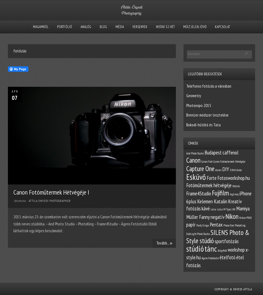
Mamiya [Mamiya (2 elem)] (243, 208)
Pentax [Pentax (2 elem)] (216, 224)
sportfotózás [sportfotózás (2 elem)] (227, 241)
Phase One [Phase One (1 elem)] (228, 225)
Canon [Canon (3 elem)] (193, 160)
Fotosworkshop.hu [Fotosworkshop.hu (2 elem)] (233, 178)
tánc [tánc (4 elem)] (211, 248)
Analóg (86, 27)
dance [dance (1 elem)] (218, 170)
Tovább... (164, 243)
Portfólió (64, 27)
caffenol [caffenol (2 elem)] (230, 152)
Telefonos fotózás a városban (208, 86)
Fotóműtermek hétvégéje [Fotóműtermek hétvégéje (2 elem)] (209, 185)
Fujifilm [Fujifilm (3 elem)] (220, 193)
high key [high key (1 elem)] (234, 194)
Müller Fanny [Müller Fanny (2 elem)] (198, 217)
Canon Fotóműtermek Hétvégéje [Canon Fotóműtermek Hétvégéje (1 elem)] (229, 161)
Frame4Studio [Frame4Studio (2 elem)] (198, 193)
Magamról (41, 27)
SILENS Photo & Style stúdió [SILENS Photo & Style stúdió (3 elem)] (217, 236)
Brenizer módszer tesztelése (207, 115)
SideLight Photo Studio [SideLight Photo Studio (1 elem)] (198, 234)
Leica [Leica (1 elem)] (213, 209)
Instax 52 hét (165, 27)
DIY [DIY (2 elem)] (225, 169)
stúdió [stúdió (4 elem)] (195, 248)
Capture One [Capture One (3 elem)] (200, 168)
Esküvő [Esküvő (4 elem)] (196, 177)
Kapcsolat (222, 27)
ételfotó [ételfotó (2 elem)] (227, 257)
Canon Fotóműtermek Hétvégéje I (51, 192)
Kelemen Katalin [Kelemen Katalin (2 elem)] (212, 201)
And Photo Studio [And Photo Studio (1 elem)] (195, 153)
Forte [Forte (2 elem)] (212, 178)
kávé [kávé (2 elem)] (206, 208)
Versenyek (139, 27)
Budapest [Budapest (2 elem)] (213, 152)
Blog (103, 27)
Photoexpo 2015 (198, 105)
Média (120, 27)
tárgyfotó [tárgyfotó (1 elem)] (222, 250)
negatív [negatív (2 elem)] (217, 217)
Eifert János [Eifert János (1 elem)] (236, 170)
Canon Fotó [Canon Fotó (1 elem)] (206, 161)
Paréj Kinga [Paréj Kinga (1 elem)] (202, 225)
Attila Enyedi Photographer (50, 201)
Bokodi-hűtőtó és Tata (203, 124)
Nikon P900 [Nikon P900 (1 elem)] (245, 218)
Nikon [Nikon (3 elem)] (231, 216)
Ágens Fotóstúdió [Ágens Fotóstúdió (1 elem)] (210, 258)
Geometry (193, 95)
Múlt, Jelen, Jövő (194, 27)
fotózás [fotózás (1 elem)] (236, 186)
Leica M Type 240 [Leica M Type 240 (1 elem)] (226, 209)
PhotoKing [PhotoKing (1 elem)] (240, 225)
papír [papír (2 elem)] (191, 224)
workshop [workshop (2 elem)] (236, 249)
